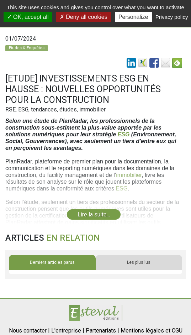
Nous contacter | (29, 330)
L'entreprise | (67, 330)
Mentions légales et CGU (151, 330)
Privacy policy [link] (171, 17)
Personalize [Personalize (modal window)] (133, 17)
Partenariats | (102, 330)
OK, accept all (28, 17)
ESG (124, 134)
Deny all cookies (83, 17)
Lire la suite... (94, 214)
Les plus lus (138, 262)
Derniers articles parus (52, 262)
